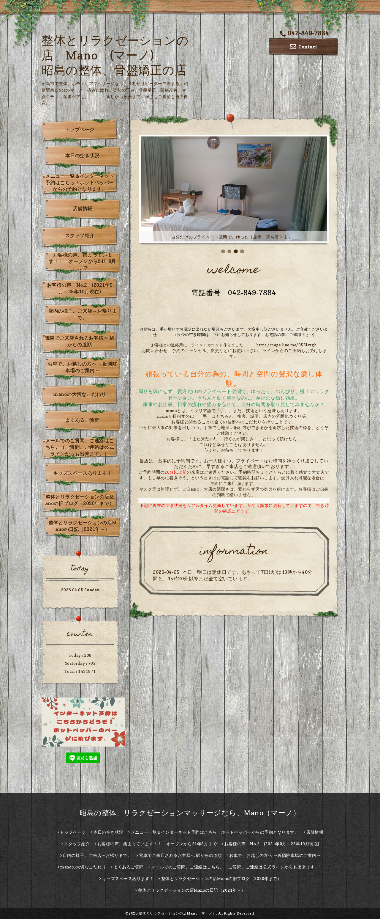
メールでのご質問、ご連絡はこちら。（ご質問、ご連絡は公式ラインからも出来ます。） (79, 447)
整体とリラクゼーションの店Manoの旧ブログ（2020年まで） (79, 500)
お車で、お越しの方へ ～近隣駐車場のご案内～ (82, 367)
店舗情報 (82, 208)
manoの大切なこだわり (79, 394)
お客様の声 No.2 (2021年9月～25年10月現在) (80, 288)
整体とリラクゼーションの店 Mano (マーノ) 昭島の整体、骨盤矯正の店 (115, 55)
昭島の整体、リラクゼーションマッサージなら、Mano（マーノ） (190, 812)
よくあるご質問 (82, 420)
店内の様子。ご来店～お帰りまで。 (82, 314)
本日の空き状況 (82, 155)
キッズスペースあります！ (82, 473)
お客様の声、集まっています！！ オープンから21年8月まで (82, 261)
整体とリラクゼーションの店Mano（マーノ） (177, 913)
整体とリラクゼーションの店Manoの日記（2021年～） (82, 526)
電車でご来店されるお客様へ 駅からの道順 (80, 341)
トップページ (79, 130)
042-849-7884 (304, 33)
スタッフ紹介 (79, 235)
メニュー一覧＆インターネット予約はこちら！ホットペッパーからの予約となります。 (79, 182)
